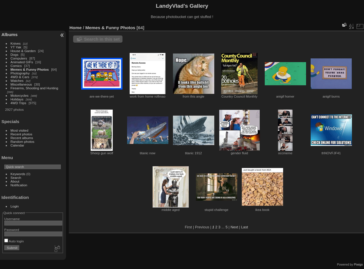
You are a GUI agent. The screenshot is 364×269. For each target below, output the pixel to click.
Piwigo (358, 264)
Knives (16, 43)
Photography (20, 73)
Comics (16, 66)
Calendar (17, 145)
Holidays (17, 99)
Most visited (19, 130)
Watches (17, 80)
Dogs (14, 54)
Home (75, 27)
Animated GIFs (22, 62)
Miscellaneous (21, 84)
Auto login (14, 241)
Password (11, 230)
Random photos (22, 141)
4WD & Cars (20, 77)
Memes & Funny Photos (30, 69)
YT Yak (16, 47)
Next (234, 227)
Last (244, 227)
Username (12, 219)
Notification (19, 185)
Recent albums (22, 138)
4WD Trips (18, 103)
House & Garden (23, 51)
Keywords (18, 174)
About (15, 181)
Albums (9, 34)
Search (16, 177)
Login (15, 206)
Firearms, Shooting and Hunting (34, 88)
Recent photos (21, 134)
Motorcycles (20, 95)
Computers (19, 58)
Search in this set (102, 39)
